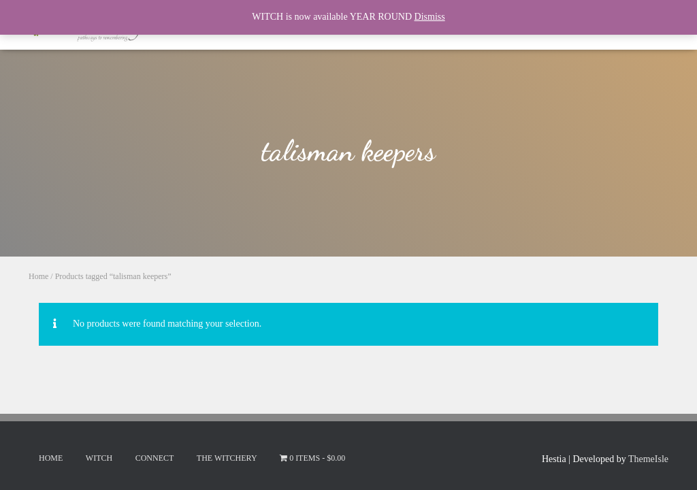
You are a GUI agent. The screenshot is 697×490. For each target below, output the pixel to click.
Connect (154, 458)
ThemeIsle (648, 459)
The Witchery (227, 458)
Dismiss (430, 17)
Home (38, 276)
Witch (99, 458)
